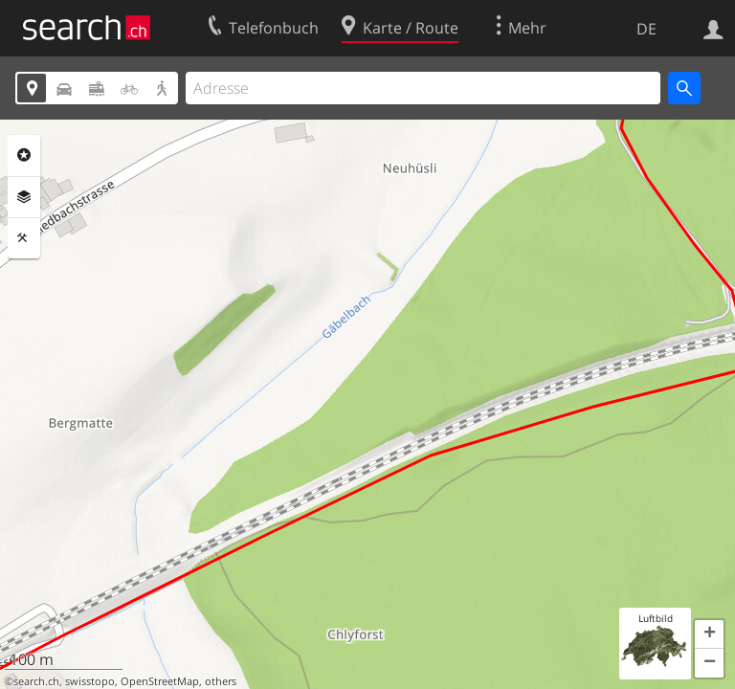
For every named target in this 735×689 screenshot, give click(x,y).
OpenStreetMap (160, 681)
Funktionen (24, 238)
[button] (709, 634)
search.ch (36, 681)
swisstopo (90, 681)
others (220, 681)
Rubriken (24, 155)
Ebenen (24, 197)
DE (646, 28)
